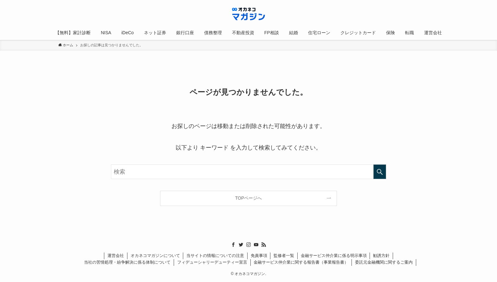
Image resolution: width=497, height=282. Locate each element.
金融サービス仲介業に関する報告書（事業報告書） (301, 262)
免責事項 (259, 255)
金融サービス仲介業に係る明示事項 (334, 255)
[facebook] (233, 244)
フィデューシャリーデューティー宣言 (212, 262)
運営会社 (115, 255)
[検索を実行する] (379, 171)
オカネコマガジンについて (155, 255)
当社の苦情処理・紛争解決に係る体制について (127, 262)
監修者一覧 (284, 255)
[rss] (264, 244)
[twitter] (241, 244)
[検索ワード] (248, 171)
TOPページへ (248, 198)
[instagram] (248, 244)
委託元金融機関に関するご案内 (384, 262)
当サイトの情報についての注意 (215, 255)
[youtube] (256, 244)
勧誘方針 (381, 255)
